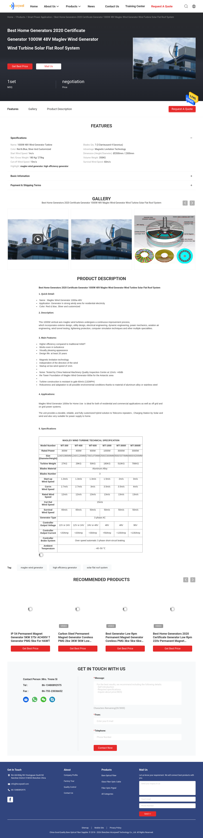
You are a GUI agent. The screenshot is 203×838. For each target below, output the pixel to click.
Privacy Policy (115, 828)
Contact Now (105, 747)
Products (20, 17)
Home (10, 17)
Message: (99, 678)
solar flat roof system (97, 567)
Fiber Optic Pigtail (109, 788)
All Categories (107, 794)
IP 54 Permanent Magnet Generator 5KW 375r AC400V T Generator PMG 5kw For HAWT (30, 637)
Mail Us (49, 66)
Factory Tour (69, 781)
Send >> (147, 814)
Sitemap (85, 828)
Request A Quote (182, 108)
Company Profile (71, 775)
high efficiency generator (65, 567)
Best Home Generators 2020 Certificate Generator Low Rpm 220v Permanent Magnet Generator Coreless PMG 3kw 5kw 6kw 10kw (172, 641)
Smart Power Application (40, 17)
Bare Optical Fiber (109, 775)
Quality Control (70, 787)
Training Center (135, 6)
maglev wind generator (32, 567)
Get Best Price (20, 66)
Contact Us (68, 793)
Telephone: (100, 730)
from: (98, 714)
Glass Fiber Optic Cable (111, 782)
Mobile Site (99, 828)
